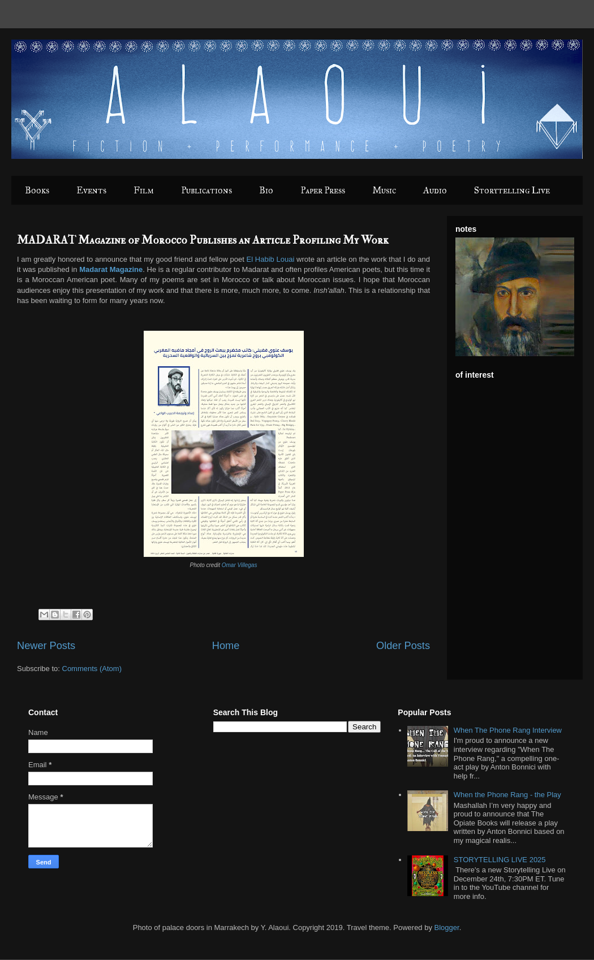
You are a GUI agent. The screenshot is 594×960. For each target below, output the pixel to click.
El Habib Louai (271, 259)
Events (91, 190)
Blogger (446, 927)
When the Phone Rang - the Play (507, 794)
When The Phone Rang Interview (508, 730)
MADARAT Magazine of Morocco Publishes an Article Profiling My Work (203, 240)
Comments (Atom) (92, 668)
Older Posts (403, 645)
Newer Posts (46, 645)
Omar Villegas (239, 565)
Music (384, 190)
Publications (206, 190)
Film (144, 190)
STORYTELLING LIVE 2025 (500, 859)
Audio (435, 190)
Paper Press (322, 190)
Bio (266, 190)
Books (37, 190)
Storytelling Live (512, 190)
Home (226, 645)
